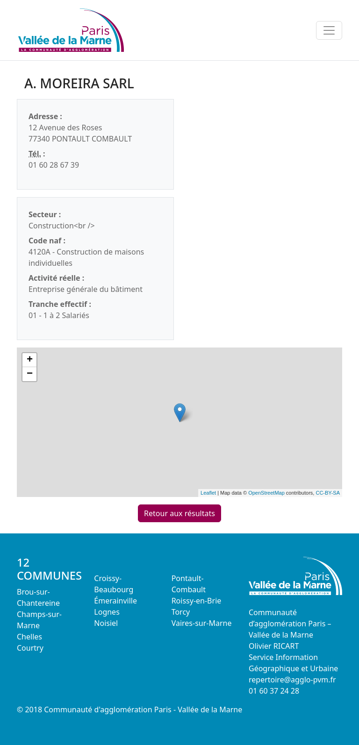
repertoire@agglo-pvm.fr (292, 679)
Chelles (29, 636)
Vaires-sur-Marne (202, 623)
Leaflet (208, 493)
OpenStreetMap (266, 493)
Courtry (30, 648)
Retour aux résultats (179, 513)
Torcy (181, 612)
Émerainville (115, 601)
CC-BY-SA (328, 493)
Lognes (106, 612)
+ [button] (30, 360)
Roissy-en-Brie (197, 601)
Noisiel (106, 623)
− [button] (30, 374)
